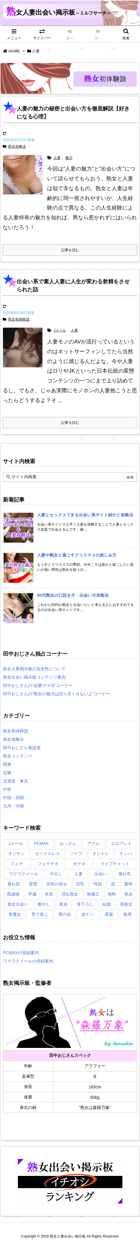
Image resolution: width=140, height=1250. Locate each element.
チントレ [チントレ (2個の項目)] (101, 853)
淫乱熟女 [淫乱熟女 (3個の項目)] (69, 894)
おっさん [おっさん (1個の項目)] (68, 843)
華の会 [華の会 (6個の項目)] (65, 914)
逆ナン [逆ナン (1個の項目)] (87, 914)
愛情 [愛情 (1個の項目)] (128, 884)
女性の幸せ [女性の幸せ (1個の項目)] (56, 884)
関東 (7, 764)
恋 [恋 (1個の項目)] (113, 884)
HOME (14, 51)
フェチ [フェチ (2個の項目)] (16, 863)
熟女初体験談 (19, 319)
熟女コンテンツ (17, 756)
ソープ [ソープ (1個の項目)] (76, 853)
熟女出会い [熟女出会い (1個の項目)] (17, 904)
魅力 (69, 158)
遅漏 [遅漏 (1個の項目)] (108, 914)
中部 (7, 789)
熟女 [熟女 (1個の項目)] (128, 894)
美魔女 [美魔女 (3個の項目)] (14, 914)
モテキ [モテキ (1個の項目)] (79, 863)
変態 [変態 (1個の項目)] (33, 884)
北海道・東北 (15, 781)
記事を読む (70, 250)
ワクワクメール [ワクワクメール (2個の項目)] (23, 873)
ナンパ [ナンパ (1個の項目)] (125, 853)
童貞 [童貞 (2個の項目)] (63, 904)
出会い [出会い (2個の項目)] (100, 873)
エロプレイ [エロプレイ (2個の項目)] (121, 843)
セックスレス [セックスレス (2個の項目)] (47, 853)
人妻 (57, 158)
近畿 (7, 772)
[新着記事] (85, 514)
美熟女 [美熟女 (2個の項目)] (126, 904)
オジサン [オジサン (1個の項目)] (16, 853)
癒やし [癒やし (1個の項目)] (44, 904)
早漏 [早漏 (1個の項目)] (32, 894)
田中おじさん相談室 (22, 747)
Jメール (59, 330)
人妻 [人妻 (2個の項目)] (78, 873)
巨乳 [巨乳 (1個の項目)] (80, 884)
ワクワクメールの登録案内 (28, 961)
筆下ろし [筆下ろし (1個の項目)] (85, 904)
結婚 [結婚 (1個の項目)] (106, 904)
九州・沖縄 (13, 806)
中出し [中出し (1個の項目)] (56, 873)
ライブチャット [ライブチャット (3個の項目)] (115, 863)
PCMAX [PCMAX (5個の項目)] (41, 843)
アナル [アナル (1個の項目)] (93, 843)
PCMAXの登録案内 (21, 952)
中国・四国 (13, 797)
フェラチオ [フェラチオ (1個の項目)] (48, 863)
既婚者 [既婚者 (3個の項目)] (13, 894)
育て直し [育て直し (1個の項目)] (39, 914)
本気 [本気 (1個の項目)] (49, 894)
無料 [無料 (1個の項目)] (112, 894)
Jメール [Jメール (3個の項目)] (15, 843)
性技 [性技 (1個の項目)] (98, 884)
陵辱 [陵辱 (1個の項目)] (127, 914)
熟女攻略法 (17, 146)
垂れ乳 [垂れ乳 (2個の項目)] (125, 873)
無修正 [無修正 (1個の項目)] (93, 894)
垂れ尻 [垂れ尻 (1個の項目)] (13, 884)
